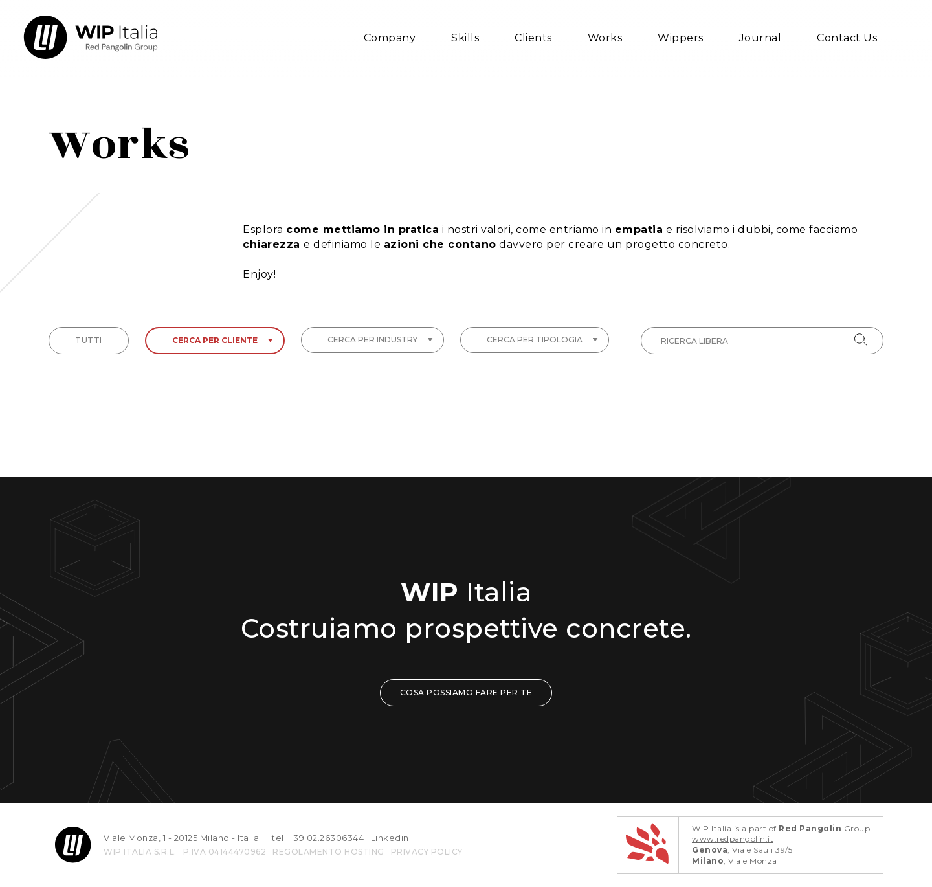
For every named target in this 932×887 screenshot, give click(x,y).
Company (390, 38)
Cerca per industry (380, 339)
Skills (465, 38)
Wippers (681, 38)
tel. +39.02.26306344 (318, 838)
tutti (88, 340)
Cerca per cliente (222, 340)
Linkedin (390, 838)
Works (605, 38)
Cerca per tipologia (542, 339)
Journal (760, 38)
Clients (533, 38)
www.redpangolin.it (732, 839)
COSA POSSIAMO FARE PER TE (466, 692)
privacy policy (427, 852)
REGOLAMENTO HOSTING (328, 852)
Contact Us (847, 38)
